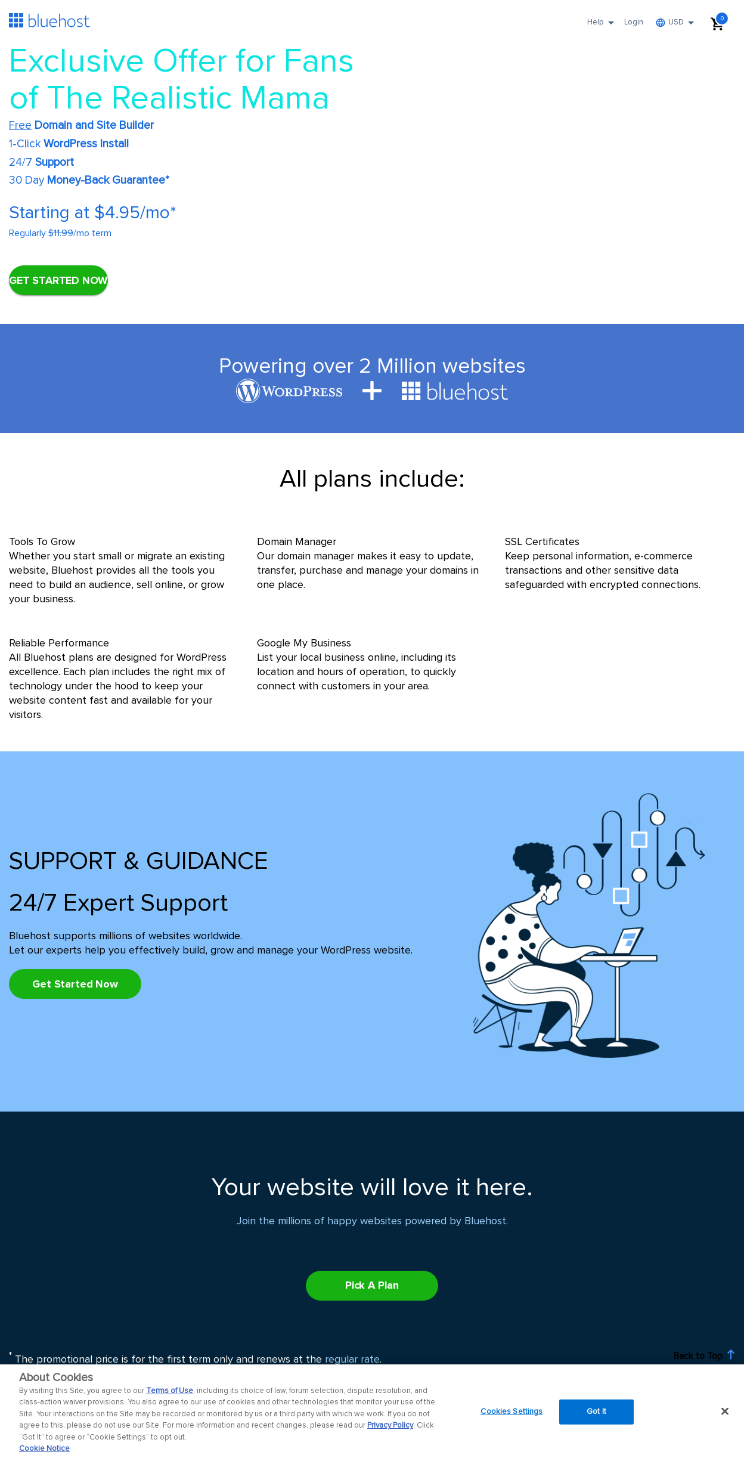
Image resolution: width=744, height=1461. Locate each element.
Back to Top (704, 1355)
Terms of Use (169, 1390)
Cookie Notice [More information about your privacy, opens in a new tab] (44, 1448)
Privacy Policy (390, 1425)
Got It (596, 1411)
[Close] (725, 1411)
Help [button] (602, 26)
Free (20, 125)
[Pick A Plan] (75, 984)
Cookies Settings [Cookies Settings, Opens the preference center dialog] (511, 1411)
